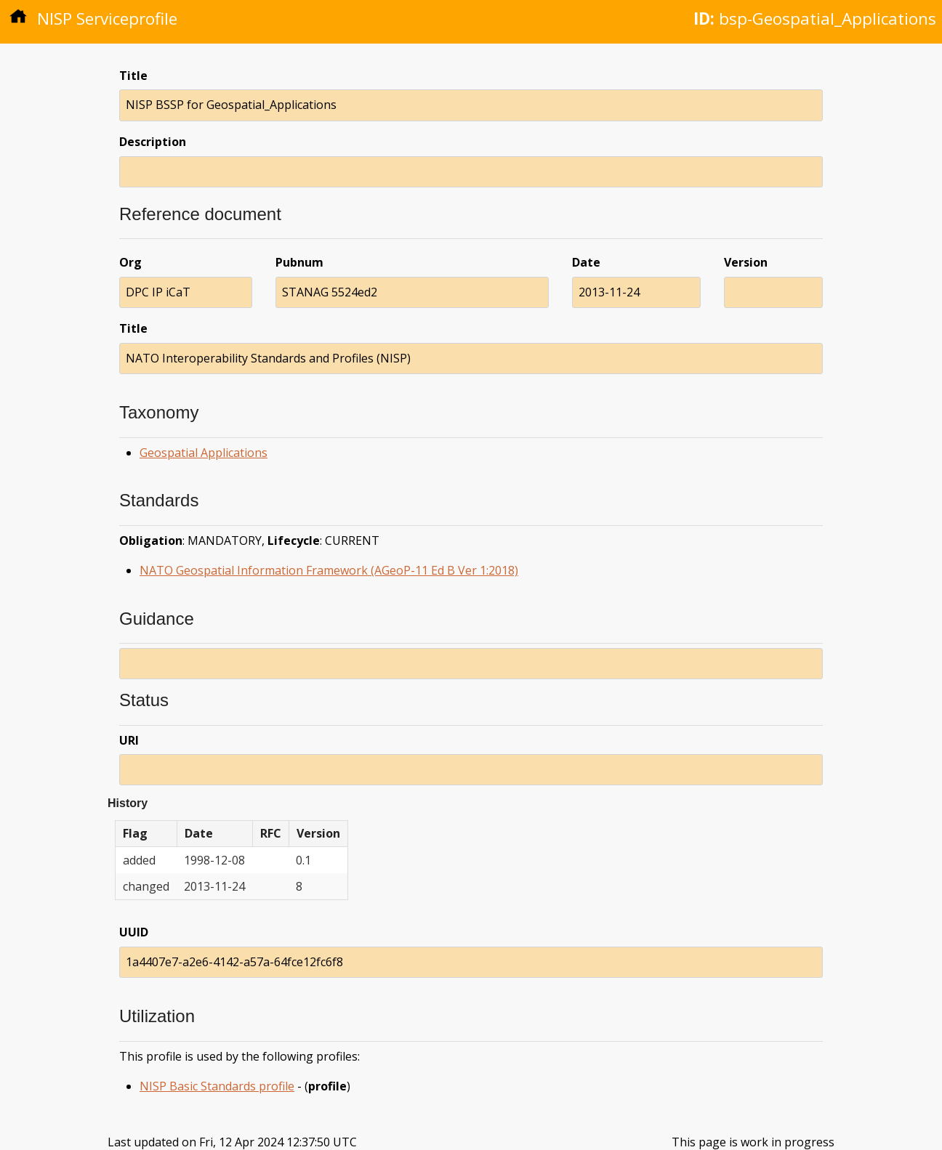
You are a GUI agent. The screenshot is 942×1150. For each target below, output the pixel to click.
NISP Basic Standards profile (217, 1086)
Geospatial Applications (203, 453)
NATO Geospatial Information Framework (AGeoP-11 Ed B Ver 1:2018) (329, 570)
